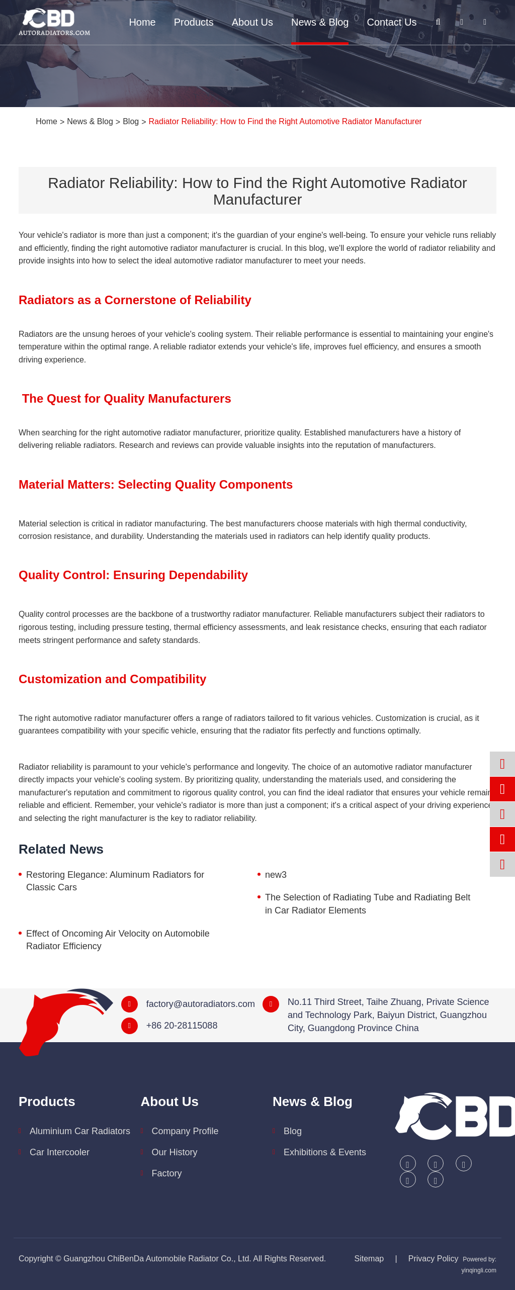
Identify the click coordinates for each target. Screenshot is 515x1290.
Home (142, 22)
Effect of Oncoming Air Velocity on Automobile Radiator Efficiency (118, 940)
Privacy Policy (433, 1258)
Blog (131, 121)
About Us (252, 22)
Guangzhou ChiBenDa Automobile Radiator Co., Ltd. (157, 1258)
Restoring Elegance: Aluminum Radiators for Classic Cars (115, 881)
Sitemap (369, 1258)
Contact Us (391, 22)
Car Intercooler (60, 1152)
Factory (167, 1173)
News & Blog (320, 22)
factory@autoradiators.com (200, 1004)
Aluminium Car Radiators (80, 1131)
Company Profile (185, 1131)
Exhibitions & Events (325, 1152)
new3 (276, 875)
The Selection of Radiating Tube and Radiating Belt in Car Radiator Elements (367, 903)
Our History (175, 1152)
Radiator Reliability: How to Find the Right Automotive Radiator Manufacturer (285, 121)
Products (194, 22)
